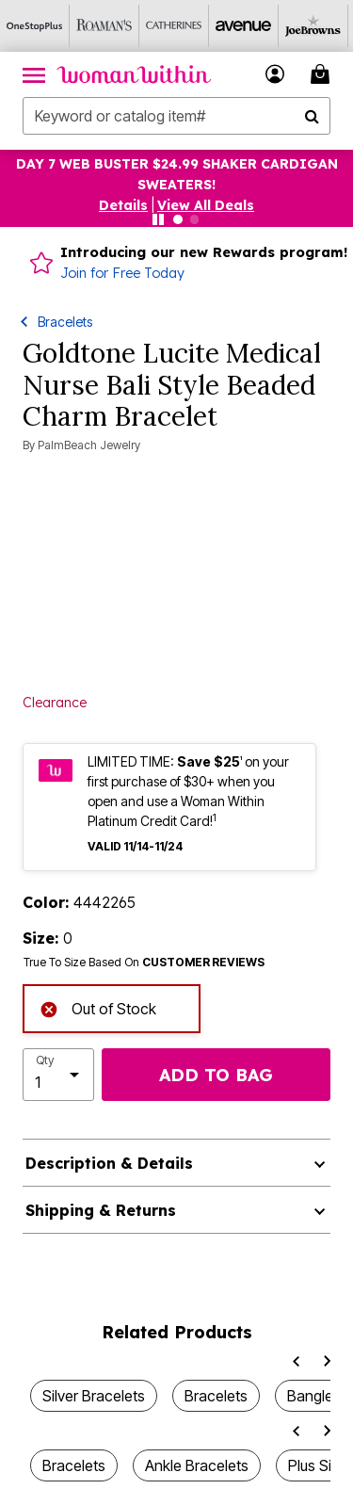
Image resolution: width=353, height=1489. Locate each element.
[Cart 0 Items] (323, 74)
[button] (123, 205)
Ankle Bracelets (197, 1465)
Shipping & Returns (100, 1210)
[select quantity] (58, 1074)
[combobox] (176, 116)
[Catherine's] (174, 26)
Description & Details (109, 1163)
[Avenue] (244, 26)
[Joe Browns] (313, 26)
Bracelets (65, 322)
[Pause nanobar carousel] (158, 219)
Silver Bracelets (93, 1395)
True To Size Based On (144, 962)
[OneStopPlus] (35, 26)
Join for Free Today (122, 273)
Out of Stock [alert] (98, 1007)
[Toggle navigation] (34, 74)
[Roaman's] (104, 26)
